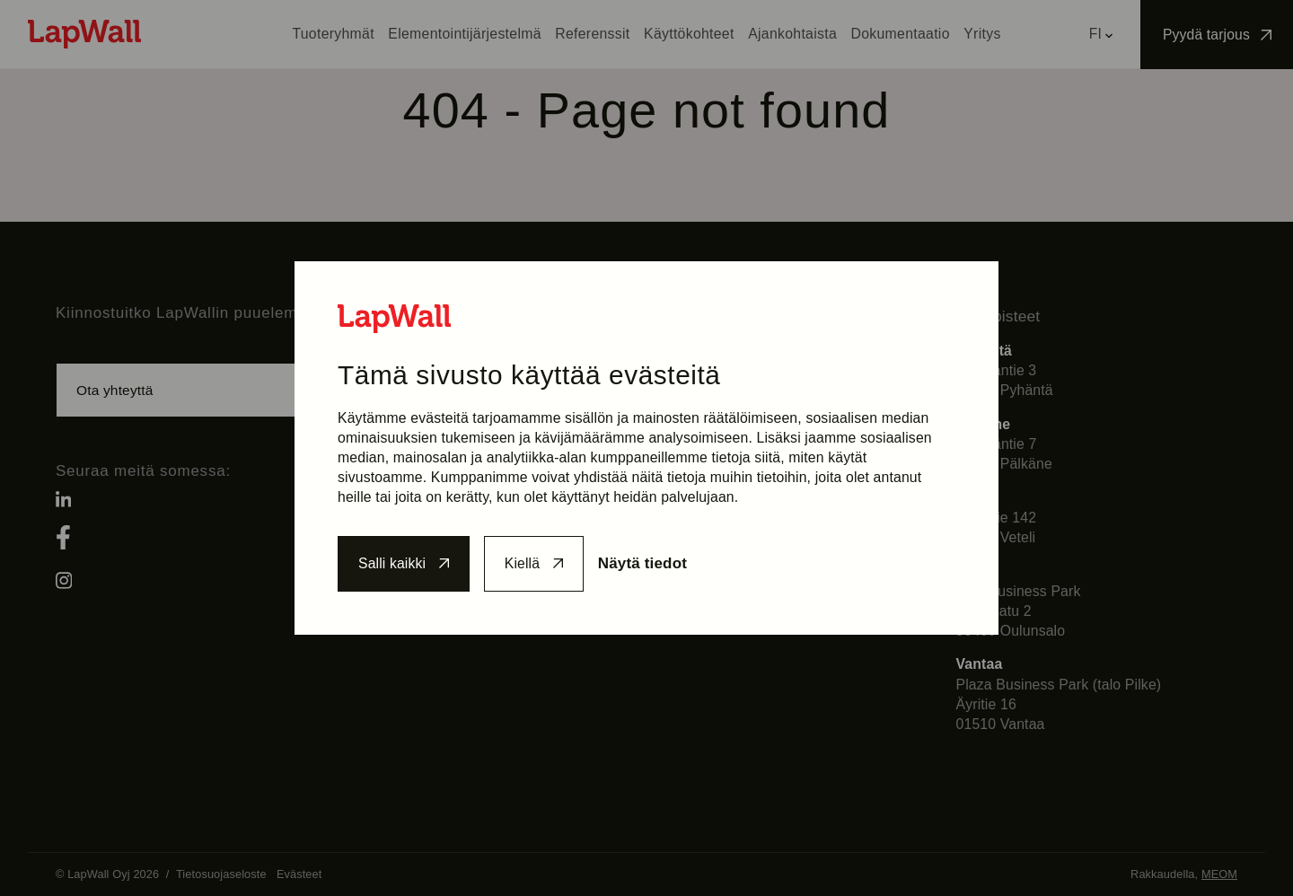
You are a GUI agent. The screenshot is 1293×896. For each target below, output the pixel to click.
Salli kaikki (393, 563)
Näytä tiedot (653, 564)
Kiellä (528, 563)
